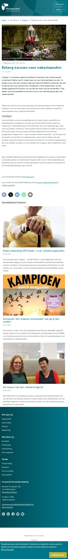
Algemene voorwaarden (34, 535)
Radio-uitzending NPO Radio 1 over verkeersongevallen (33, 250)
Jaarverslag (6, 422)
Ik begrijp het (58, 555)
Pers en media (7, 471)
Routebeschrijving (9, 492)
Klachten (5, 467)
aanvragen (59, 4)
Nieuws (25, 20)
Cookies (34, 540)
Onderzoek (6, 445)
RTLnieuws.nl (28, 177)
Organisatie (6, 419)
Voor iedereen (7, 452)
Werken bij (6, 430)
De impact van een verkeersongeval (23, 387)
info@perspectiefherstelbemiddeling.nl (18, 504)
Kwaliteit (5, 441)
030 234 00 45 (7, 507)
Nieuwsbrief (7, 475)
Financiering (7, 463)
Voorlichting (7, 448)
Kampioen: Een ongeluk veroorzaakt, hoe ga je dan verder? (31, 320)
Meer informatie (7, 550)
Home (4, 20)
